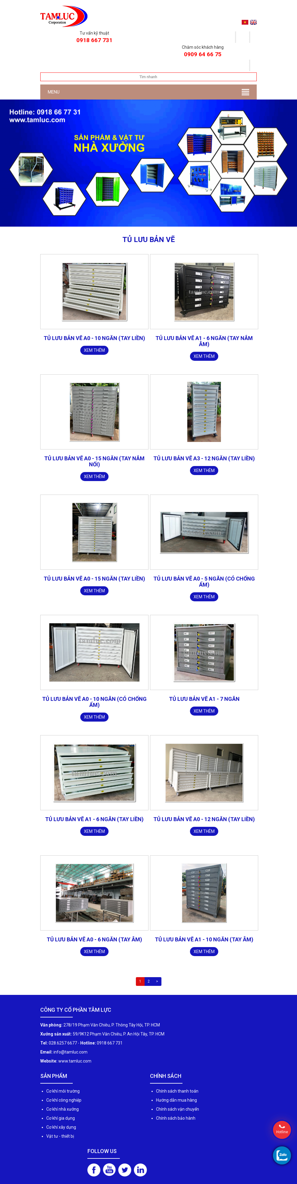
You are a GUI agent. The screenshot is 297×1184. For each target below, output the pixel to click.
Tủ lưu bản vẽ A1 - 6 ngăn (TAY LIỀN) (94, 819)
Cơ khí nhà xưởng (62, 1109)
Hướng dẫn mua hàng (176, 1100)
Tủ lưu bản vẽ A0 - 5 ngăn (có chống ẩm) (204, 581)
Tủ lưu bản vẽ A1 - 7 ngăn (204, 699)
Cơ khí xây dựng (61, 1127)
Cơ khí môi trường (63, 1091)
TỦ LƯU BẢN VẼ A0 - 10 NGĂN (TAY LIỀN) (94, 338)
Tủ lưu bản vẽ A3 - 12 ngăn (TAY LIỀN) (204, 458)
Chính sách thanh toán (177, 1091)
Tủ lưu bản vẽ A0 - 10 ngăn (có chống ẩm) (94, 702)
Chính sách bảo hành (175, 1118)
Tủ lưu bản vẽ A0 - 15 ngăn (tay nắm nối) (94, 461)
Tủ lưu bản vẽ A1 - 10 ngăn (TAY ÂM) (204, 939)
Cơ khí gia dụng (60, 1118)
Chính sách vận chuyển (177, 1109)
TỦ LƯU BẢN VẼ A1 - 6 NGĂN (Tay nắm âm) (204, 341)
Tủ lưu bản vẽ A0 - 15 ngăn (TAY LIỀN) (94, 578)
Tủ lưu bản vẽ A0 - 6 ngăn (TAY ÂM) (94, 939)
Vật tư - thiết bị (60, 1136)
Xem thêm (94, 350)
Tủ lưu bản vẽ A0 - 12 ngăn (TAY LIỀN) (204, 819)
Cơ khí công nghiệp (63, 1100)
